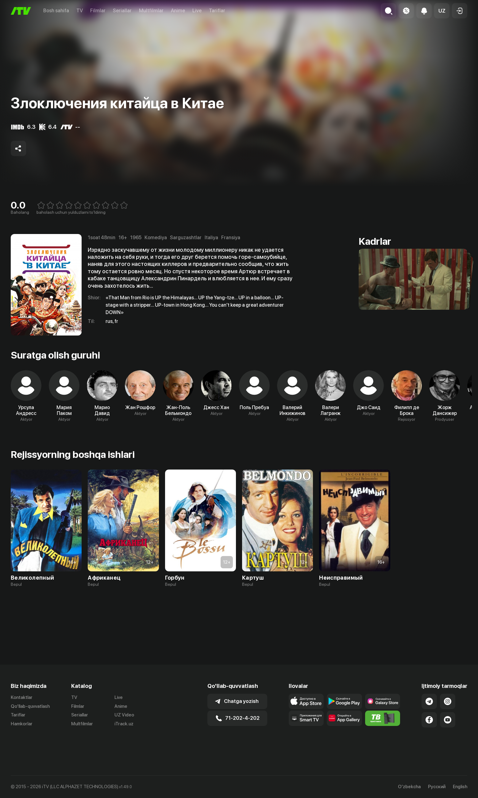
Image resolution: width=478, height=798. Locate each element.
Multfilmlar (151, 10)
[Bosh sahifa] (21, 11)
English (460, 787)
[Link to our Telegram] (429, 716)
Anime (178, 10)
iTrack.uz (123, 739)
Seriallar (122, 10)
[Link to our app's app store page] (306, 716)
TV (79, 10)
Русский (436, 787)
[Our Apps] (306, 733)
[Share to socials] (18, 148)
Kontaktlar (22, 713)
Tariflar (217, 10)
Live (197, 10)
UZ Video (124, 730)
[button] (441, 10)
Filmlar (98, 10)
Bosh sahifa (56, 10)
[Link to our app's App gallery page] (344, 733)
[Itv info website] (382, 733)
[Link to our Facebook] (429, 735)
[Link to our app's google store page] (344, 716)
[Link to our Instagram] (447, 716)
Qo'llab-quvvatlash (30, 721)
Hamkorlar (22, 739)
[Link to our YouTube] (447, 735)
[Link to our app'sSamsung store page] (382, 716)
